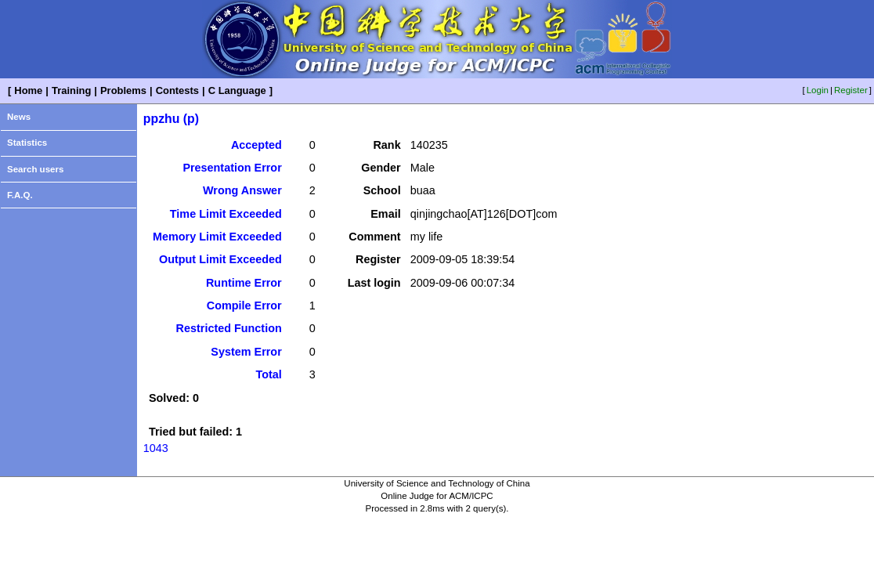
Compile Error (244, 305)
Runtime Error (244, 283)
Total (268, 374)
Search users (35, 169)
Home (28, 90)
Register (851, 90)
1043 (155, 448)
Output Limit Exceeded (220, 259)
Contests (177, 90)
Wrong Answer (242, 190)
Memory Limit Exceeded (217, 236)
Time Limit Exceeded (226, 214)
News (19, 116)
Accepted (256, 145)
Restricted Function (229, 328)
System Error (246, 351)
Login (818, 90)
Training (71, 90)
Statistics (27, 142)
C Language (237, 90)
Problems (123, 90)
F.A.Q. (20, 195)
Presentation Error (231, 167)
